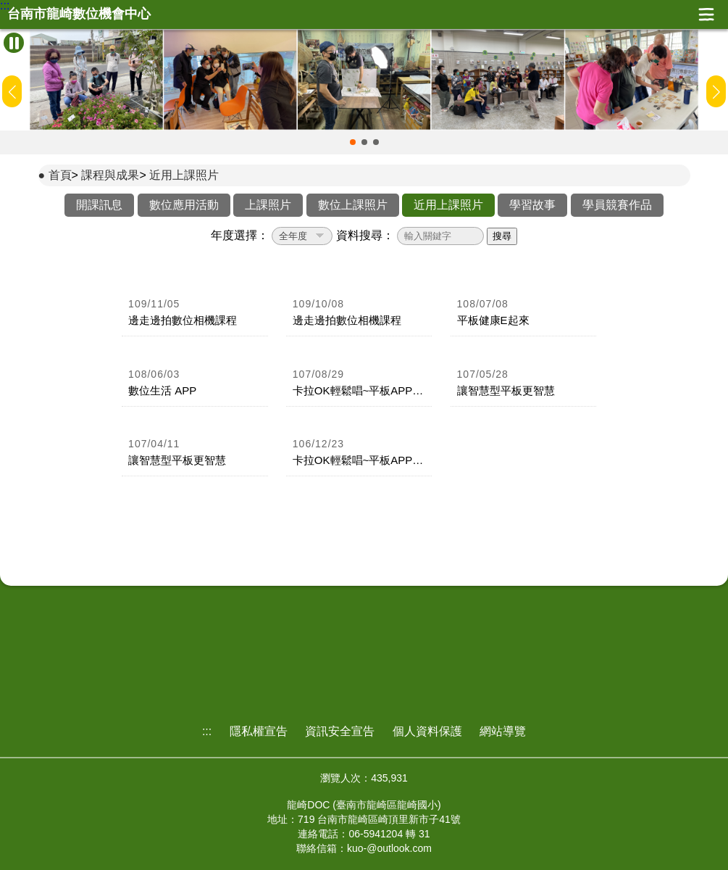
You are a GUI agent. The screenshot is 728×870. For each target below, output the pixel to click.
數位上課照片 (353, 205)
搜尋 (502, 236)
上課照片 (268, 205)
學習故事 (532, 205)
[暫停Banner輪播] (14, 43)
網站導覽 (503, 731)
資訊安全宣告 (340, 731)
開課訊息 (99, 205)
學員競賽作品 (617, 205)
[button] (353, 142)
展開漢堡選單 (706, 14)
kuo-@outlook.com (389, 848)
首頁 (60, 175)
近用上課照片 (184, 175)
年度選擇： (240, 235)
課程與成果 (110, 175)
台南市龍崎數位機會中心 (79, 14)
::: (4, 6)
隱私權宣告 (259, 731)
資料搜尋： (365, 235)
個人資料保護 (427, 731)
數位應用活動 (184, 205)
